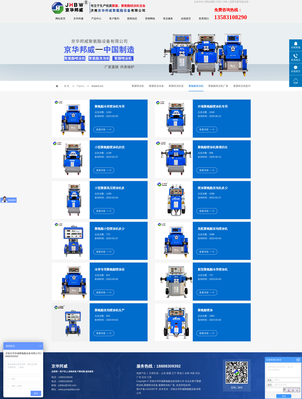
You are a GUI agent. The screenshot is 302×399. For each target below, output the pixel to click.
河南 (192, 373)
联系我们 (204, 18)
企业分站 (198, 1)
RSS (218, 1)
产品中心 (96, 18)
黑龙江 (180, 373)
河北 (197, 373)
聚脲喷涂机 (138, 85)
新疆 (168, 373)
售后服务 (168, 18)
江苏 (149, 377)
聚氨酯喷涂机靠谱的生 (213, 147)
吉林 (187, 373)
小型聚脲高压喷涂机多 (110, 188)
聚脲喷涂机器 (176, 85)
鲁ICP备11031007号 (147, 389)
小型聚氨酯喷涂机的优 (110, 147)
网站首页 (60, 18)
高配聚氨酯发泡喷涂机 (213, 228)
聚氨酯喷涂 (205, 310)
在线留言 (186, 18)
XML (225, 1)
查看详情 (103, 129)
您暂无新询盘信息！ (240, 1)
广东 (138, 377)
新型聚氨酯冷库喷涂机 (213, 269)
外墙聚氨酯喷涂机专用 (213, 106)
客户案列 (114, 18)
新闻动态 (132, 18)
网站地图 (210, 1)
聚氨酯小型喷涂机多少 (110, 228)
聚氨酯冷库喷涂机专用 (110, 106)
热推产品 (141, 373)
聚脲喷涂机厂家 (167, 385)
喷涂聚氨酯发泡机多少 (213, 188)
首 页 (66, 86)
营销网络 (150, 18)
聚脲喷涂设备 (156, 85)
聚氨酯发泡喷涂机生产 (110, 310)
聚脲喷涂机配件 (242, 85)
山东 (163, 373)
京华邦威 (78, 18)
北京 (144, 377)
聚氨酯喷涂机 (97, 86)
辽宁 (174, 373)
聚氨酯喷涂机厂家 (218, 85)
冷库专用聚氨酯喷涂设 (110, 269)
